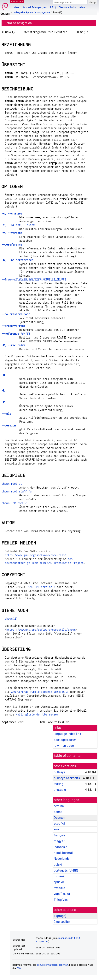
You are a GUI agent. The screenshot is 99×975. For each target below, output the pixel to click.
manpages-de (42, 12)
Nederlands (62, 858)
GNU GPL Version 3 (41, 587)
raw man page (64, 746)
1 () (60, 916)
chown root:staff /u (17, 491)
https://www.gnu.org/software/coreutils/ (35, 555)
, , (18, 225)
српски (59, 882)
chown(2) (11, 618)
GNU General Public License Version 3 (39, 691)
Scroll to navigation (18, 23)
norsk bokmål (63, 853)
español (59, 823)
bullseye (59, 772)
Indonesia (60, 847)
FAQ (53, 7)
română (59, 876)
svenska (59, 888)
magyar (59, 841)
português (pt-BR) (66, 870)
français (59, 835)
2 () (62, 922)
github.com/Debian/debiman (52, 965)
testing (58, 784)
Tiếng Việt (61, 900)
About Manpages (35, 7)
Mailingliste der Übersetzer (37, 714)
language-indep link (67, 734)
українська (62, 894)
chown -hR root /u (15, 503)
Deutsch (59, 818)
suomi (58, 829)
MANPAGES (17, 1)
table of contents (67, 756)
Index (15, 7)
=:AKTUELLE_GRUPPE (34, 279)
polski (58, 864)
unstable (60, 790)
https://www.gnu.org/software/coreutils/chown (41, 629)
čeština (59, 806)
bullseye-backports (23, 12)
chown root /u (12, 483)
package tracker (65, 740)
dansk (58, 812)
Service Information (72, 7)
